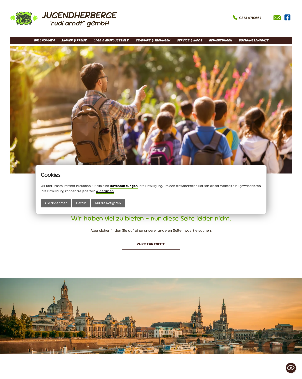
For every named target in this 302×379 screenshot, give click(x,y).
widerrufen (105, 191)
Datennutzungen (124, 186)
